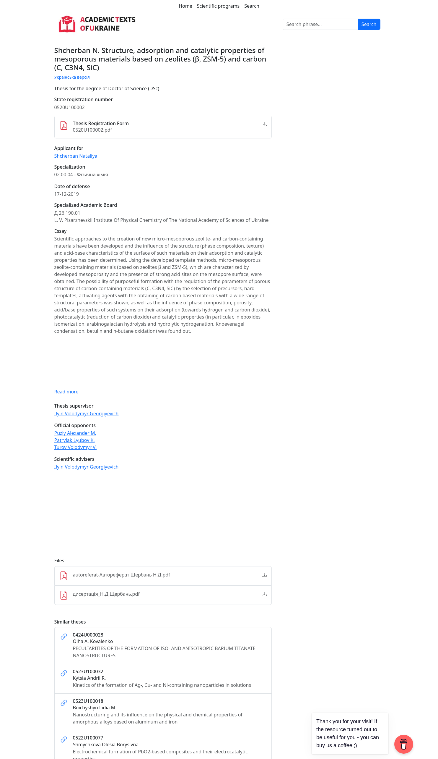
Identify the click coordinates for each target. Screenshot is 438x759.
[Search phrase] (320, 24)
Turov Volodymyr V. (75, 447)
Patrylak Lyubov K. (74, 440)
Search (251, 6)
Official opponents (75, 425)
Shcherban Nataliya (75, 156)
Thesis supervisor (74, 406)
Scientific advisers (74, 459)
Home (185, 6)
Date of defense (72, 186)
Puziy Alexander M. (75, 433)
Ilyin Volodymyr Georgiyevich (86, 413)
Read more (66, 391)
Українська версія (72, 77)
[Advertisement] (163, 516)
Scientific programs (218, 6)
